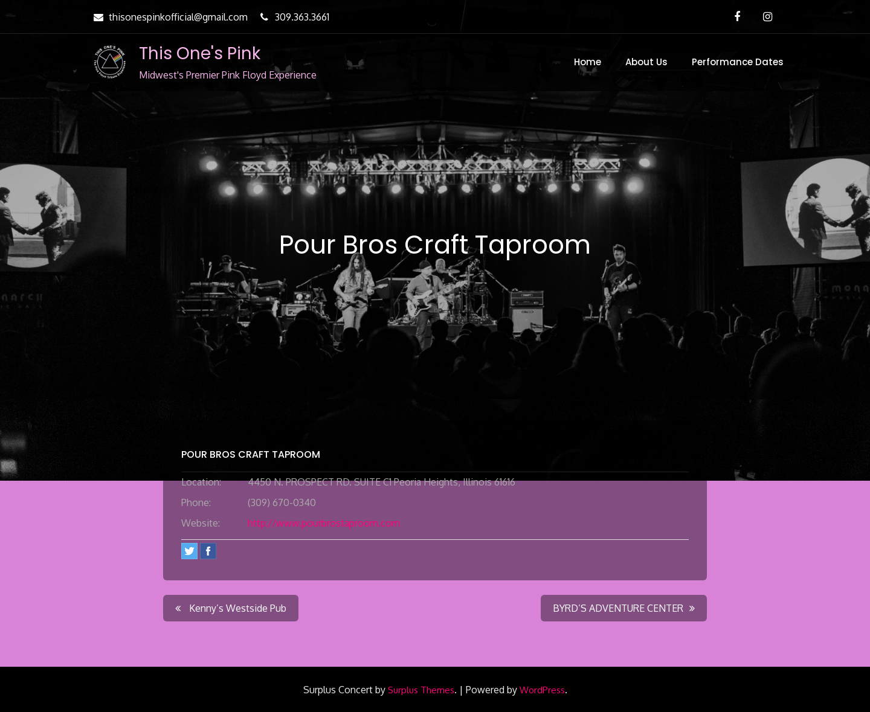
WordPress (542, 690)
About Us (646, 62)
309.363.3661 (293, 17)
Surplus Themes (421, 690)
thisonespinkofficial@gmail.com (169, 17)
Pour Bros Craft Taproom (250, 454)
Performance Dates (738, 62)
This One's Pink (199, 53)
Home (587, 62)
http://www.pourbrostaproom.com (324, 523)
